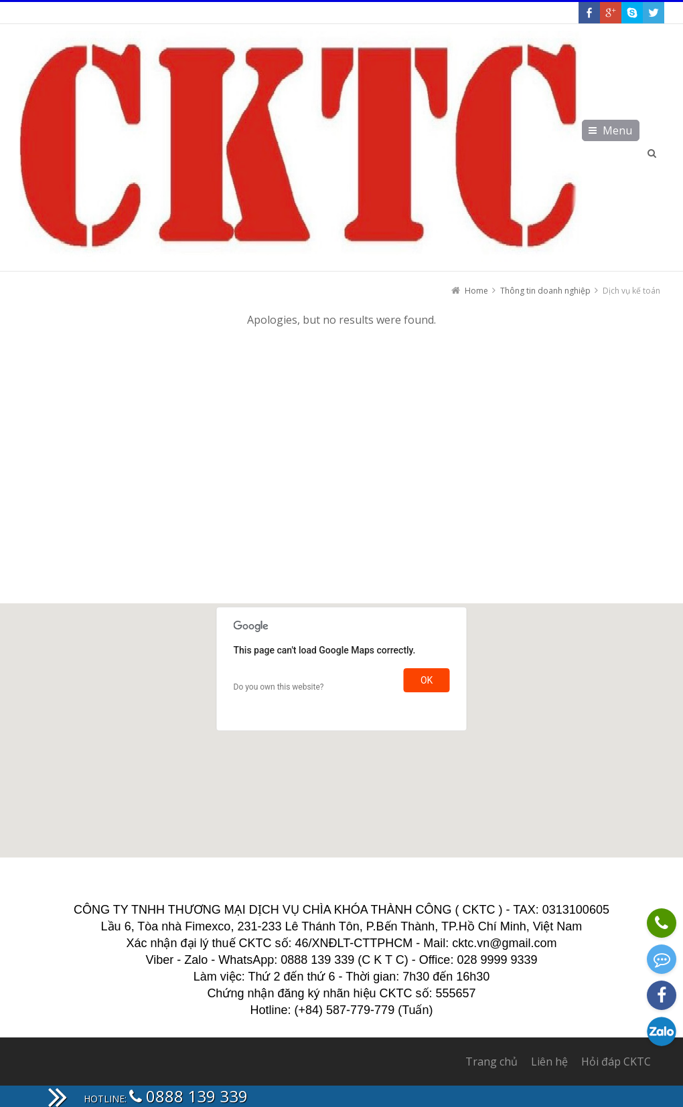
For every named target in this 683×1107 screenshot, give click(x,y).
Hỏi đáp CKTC (616, 1061)
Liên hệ (549, 1061)
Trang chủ (491, 1061)
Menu (617, 130)
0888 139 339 (188, 1096)
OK (427, 680)
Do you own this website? (279, 687)
